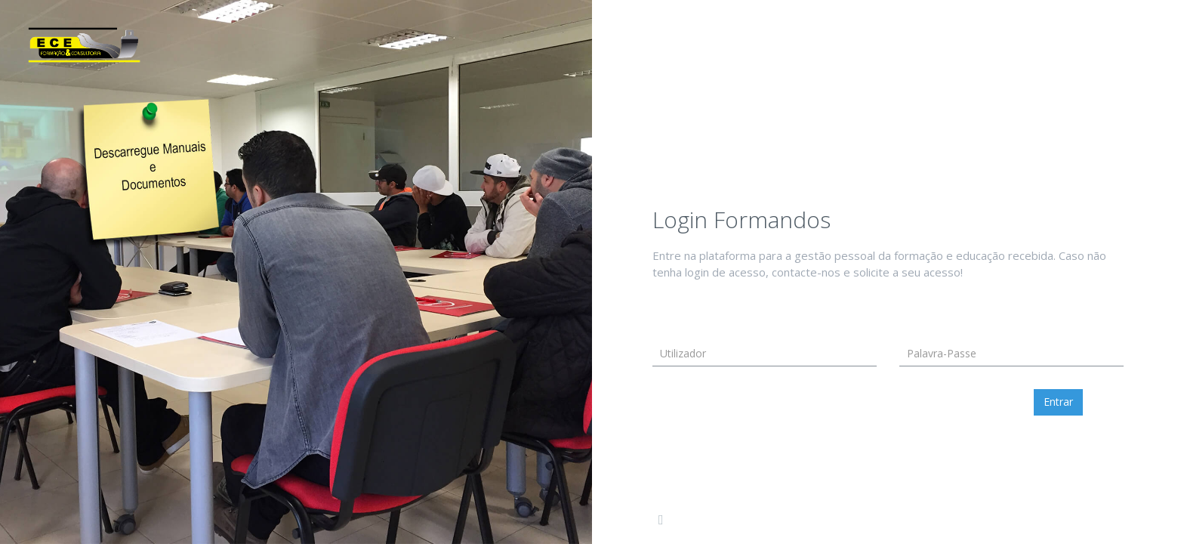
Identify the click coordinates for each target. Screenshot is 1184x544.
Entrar (1058, 401)
